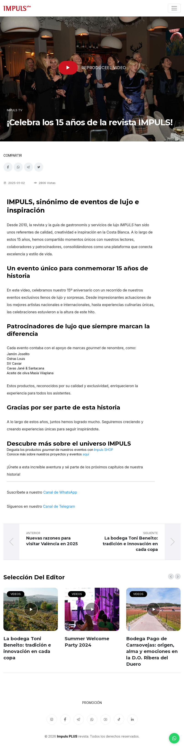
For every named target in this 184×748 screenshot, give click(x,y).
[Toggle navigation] (174, 8)
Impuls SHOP (103, 450)
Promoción (92, 703)
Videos (15, 594)
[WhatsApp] (174, 738)
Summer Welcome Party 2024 (87, 642)
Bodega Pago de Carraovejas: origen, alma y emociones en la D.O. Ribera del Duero (152, 651)
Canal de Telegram (59, 506)
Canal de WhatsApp (60, 492)
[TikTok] (119, 719)
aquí (86, 454)
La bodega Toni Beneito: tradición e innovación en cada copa (27, 648)
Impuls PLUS (67, 736)
